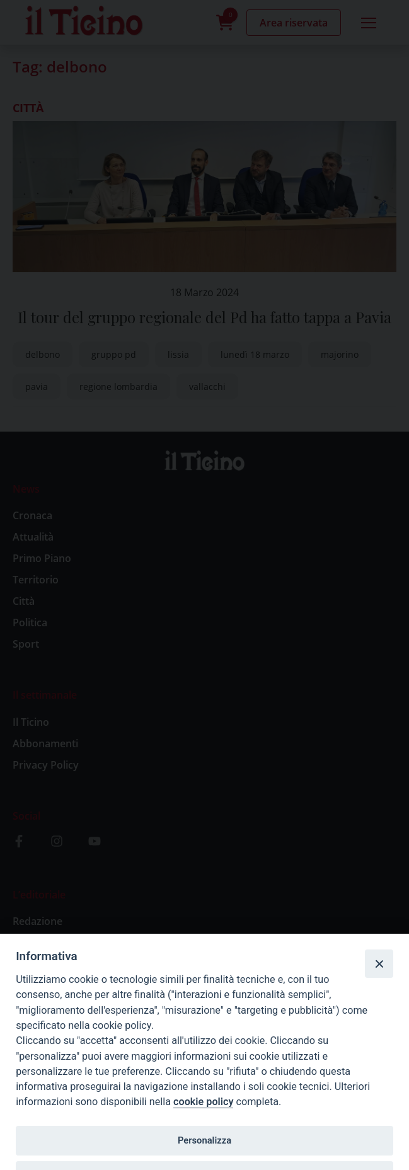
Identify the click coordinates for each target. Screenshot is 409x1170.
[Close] (379, 963)
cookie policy (203, 1102)
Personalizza (204, 1140)
